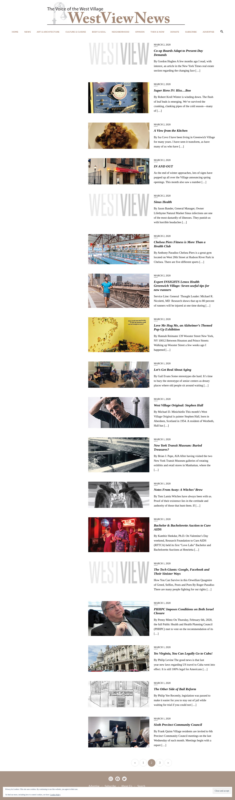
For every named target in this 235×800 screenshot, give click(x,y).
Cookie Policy (55, 795)
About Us (126, 786)
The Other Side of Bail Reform (175, 689)
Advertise (94, 786)
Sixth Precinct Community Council (178, 725)
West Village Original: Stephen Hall (178, 405)
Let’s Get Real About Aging (172, 370)
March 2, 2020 (162, 44)
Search (141, 786)
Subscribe (110, 786)
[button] (221, 32)
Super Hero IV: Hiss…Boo (172, 90)
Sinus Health (163, 202)
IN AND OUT (163, 166)
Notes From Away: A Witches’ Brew (178, 490)
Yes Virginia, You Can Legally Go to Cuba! (183, 653)
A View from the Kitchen (170, 130)
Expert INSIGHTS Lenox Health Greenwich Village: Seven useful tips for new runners (181, 286)
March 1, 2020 (162, 363)
